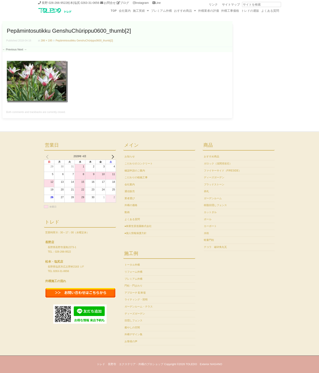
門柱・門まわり (133, 285)
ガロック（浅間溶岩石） (218, 163)
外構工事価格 (230, 10)
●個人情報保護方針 (135, 233)
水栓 (206, 233)
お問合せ (110, 2)
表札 (206, 191)
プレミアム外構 (161, 10)
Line (158, 2)
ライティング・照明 (136, 299)
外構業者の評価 (208, 10)
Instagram (142, 2)
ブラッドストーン (214, 184)
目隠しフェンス (133, 320)
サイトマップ (231, 4)
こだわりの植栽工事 (136, 177)
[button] (141, 11)
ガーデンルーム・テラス (139, 306)
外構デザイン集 (133, 334)
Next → (22, 49)
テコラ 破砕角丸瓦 (215, 247)
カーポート (210, 226)
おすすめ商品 (185, 10)
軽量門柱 (209, 239)
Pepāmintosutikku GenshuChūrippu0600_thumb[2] (84, 40)
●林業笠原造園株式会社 (138, 226)
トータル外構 (132, 264)
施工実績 (141, 10)
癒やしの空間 (132, 327)
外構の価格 (131, 205)
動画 (127, 212)
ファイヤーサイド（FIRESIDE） (222, 170)
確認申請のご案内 (135, 170)
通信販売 (130, 191)
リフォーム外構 (133, 271)
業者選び (130, 198)
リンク (213, 4)
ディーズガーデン (135, 313)
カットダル (210, 212)
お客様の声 (131, 341)
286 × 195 (46, 40)
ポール (208, 219)
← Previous (9, 49)
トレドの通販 (250, 10)
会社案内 (125, 10)
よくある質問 (270, 10)
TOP (114, 10)
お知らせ (130, 156)
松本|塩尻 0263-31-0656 (83, 2)
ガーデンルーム (213, 198)
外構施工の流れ (55, 281)
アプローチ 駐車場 (135, 292)
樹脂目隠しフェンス (215, 205)
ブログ (124, 2)
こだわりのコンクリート (139, 163)
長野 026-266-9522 (54, 2)
